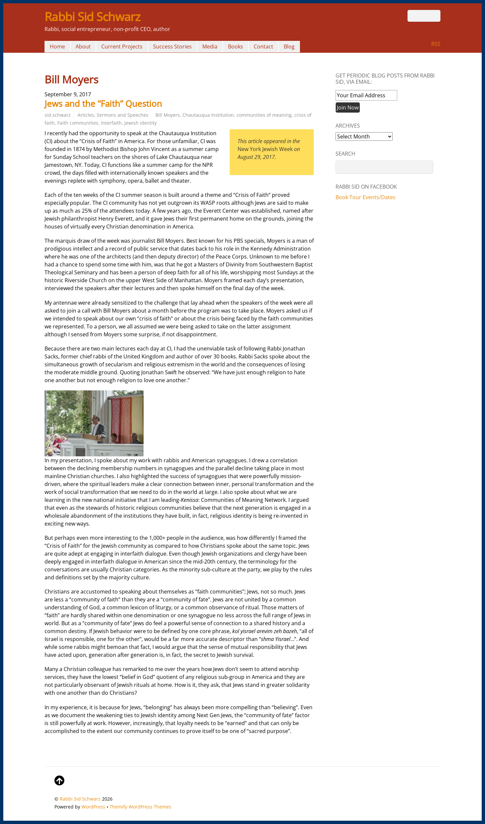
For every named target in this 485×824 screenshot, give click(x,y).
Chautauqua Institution (208, 115)
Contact (263, 46)
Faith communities (77, 123)
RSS (435, 43)
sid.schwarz (58, 115)
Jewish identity (140, 123)
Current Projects (122, 46)
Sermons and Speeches (122, 115)
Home (57, 46)
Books (235, 46)
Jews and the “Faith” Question (103, 103)
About (83, 46)
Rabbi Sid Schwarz (80, 799)
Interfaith (111, 123)
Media (209, 46)
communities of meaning (264, 115)
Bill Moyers (167, 115)
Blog (289, 46)
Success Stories (172, 46)
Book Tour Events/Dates (366, 197)
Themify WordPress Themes (140, 807)
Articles (86, 115)
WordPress (93, 807)
